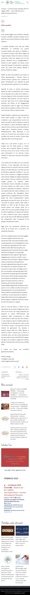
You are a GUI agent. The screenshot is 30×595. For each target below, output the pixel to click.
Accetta (22, 592)
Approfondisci (17, 592)
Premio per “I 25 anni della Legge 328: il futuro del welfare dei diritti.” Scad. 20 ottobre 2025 (22, 541)
